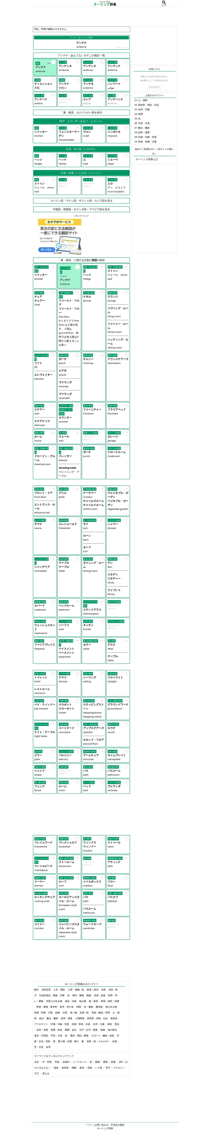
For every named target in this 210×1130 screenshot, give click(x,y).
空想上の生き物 (54, 1001)
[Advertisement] (105, 16)
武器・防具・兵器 (81, 1024)
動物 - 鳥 (80, 989)
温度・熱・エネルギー (98, 1041)
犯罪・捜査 (67, 1018)
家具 (82, 1067)
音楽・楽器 (100, 995)
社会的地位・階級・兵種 (52, 995)
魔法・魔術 (52, 1018)
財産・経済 (93, 989)
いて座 (99, 1067)
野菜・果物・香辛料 (47, 1006)
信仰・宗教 (42, 1029)
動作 (36, 989)
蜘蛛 (74, 1067)
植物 (102, 1029)
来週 (113, 1061)
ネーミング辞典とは (147, 159)
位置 (65, 1012)
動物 (89, 995)
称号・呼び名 (67, 1006)
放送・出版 (71, 1001)
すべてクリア (154, 87)
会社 (37, 1061)
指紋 (56, 1067)
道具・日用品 (41, 1035)
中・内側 (47, 1061)
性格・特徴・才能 (43, 1012)
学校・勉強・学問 (100, 1012)
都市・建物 (78, 995)
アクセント (119, 1067)
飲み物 (83, 1001)
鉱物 (57, 1012)
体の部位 (112, 1029)
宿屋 (90, 1067)
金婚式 (66, 1061)
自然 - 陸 (84, 1012)
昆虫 (117, 1024)
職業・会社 (71, 1029)
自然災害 (46, 989)
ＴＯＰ (88, 1124)
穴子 (37, 1073)
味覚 (109, 1024)
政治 (41, 1018)
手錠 (57, 1061)
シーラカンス (80, 1061)
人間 (70, 989)
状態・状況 (57, 1029)
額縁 (97, 1061)
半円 (107, 1067)
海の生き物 (111, 1006)
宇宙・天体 (57, 1035)
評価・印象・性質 (60, 1024)
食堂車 (65, 1067)
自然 (103, 989)
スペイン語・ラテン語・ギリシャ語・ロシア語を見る (81, 200)
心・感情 (142, 100)
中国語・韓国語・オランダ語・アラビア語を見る (81, 209)
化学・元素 (99, 1024)
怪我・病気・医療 (110, 1001)
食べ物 (73, 1012)
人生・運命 (59, 989)
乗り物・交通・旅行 (68, 1041)
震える (45, 1073)
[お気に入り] (53, 62)
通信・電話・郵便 (79, 1035)
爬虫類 (99, 1006)
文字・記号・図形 (88, 1029)
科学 (48, 1047)
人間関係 (80, 1018)
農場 (105, 1061)
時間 (78, 1006)
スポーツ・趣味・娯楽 (103, 1035)
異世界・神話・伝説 (97, 1018)
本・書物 (89, 1006)
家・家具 (94, 1001)
